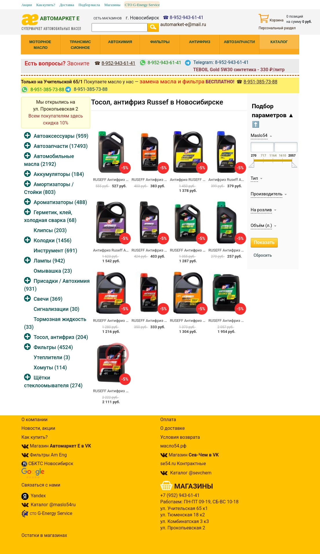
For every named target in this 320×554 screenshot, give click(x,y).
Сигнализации (56, 309)
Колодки (53, 240)
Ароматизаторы (60, 202)
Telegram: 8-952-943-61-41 (217, 62)
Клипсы (50, 230)
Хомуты (50, 367)
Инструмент (55, 250)
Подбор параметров (273, 115)
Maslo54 (259, 135)
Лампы (49, 261)
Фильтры (53, 347)
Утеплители (52, 357)
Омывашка (53, 271)
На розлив (261, 209)
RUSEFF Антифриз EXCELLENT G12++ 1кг (167, 250)
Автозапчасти (61, 146)
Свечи (48, 299)
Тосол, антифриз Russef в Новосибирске (157, 102)
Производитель (267, 194)
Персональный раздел (277, 28)
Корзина (271, 18)
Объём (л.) (261, 225)
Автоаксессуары (61, 136)
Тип (254, 178)
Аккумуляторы (59, 174)
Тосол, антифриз (61, 337)
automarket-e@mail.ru (183, 24)
